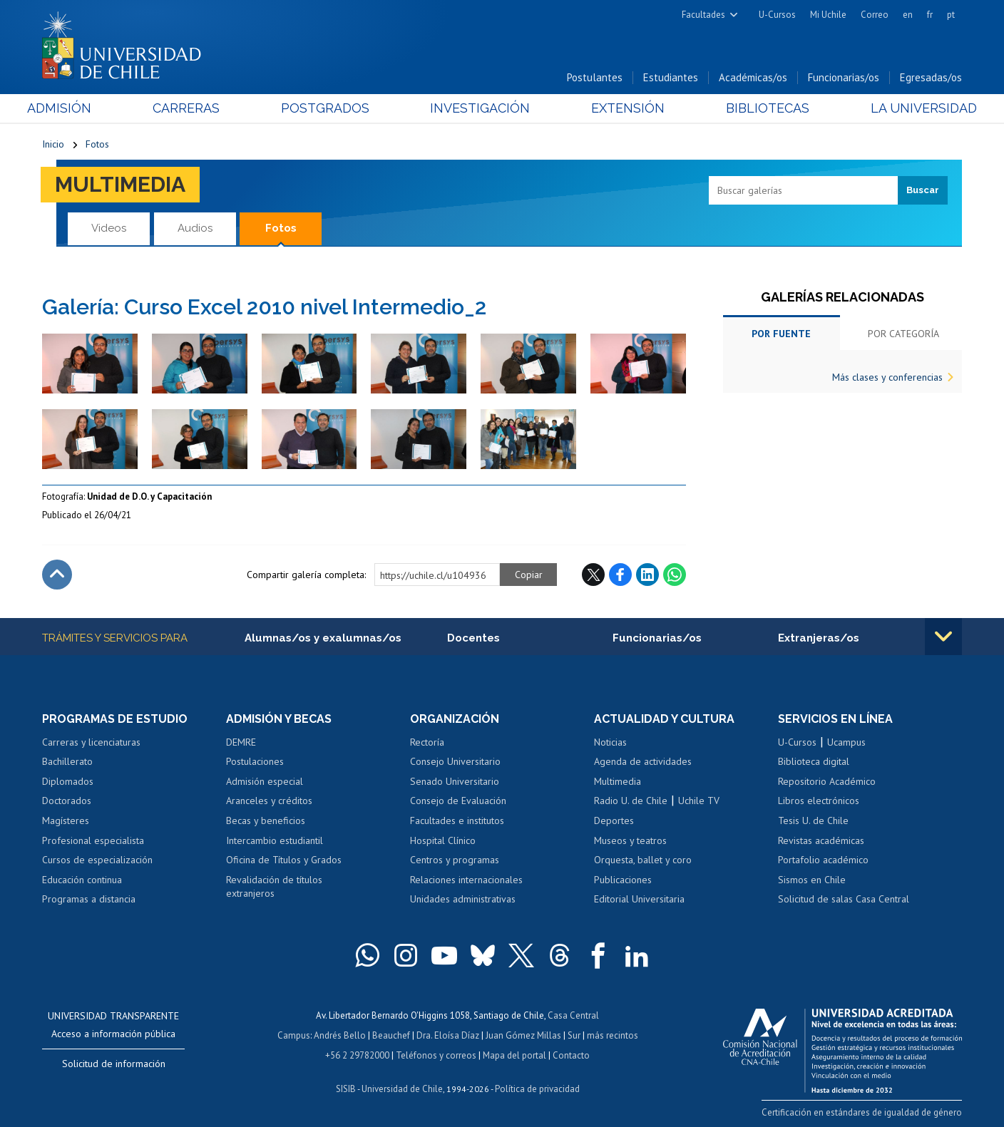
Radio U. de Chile (630, 800)
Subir (57, 575)
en (908, 15)
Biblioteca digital (813, 761)
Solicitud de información (113, 1063)
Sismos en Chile (812, 879)
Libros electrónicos (818, 800)
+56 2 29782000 (357, 1055)
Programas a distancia (88, 898)
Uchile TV (698, 800)
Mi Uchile (828, 15)
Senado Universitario (454, 781)
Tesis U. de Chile (813, 820)
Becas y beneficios (265, 820)
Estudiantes (670, 77)
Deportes (614, 820)
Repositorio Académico (827, 781)
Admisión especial (264, 781)
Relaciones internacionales (466, 879)
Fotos (97, 144)
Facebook (620, 574)
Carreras (196, 108)
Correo (874, 15)
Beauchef (391, 1035)
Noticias (610, 742)
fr (930, 15)
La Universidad (909, 108)
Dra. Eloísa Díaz (447, 1035)
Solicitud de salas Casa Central (843, 898)
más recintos (612, 1035)
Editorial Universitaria (639, 898)
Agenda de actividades (643, 761)
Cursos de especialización (97, 859)
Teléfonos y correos (436, 1055)
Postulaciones (255, 761)
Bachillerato (67, 761)
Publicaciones (623, 879)
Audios (195, 228)
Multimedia (120, 184)
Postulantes (595, 77)
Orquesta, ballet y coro (643, 859)
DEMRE (241, 742)
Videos (108, 228)
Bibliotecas (757, 108)
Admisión (74, 108)
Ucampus (846, 742)
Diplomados (67, 781)
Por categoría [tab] (903, 333)
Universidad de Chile (402, 1089)
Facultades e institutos (457, 820)
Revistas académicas (821, 840)
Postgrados (330, 108)
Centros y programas (454, 859)
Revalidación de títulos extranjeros (274, 886)
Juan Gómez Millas (523, 1035)
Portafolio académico (823, 859)
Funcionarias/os (843, 77)
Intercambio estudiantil (274, 840)
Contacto (571, 1055)
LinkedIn (647, 574)
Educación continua (82, 879)
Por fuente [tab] (781, 333)
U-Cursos (777, 15)
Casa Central (573, 1015)
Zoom (56, 341)
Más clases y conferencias (887, 377)
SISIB (346, 1089)
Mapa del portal (514, 1055)
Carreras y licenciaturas (91, 742)
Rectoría (427, 742)
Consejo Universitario (455, 761)
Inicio (53, 144)
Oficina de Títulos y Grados (284, 859)
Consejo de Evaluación (458, 800)
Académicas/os (753, 77)
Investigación (480, 108)
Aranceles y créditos (269, 800)
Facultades (703, 15)
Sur (574, 1035)
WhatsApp (674, 574)
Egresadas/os (931, 77)
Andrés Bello (340, 1035)
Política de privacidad (537, 1089)
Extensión (623, 108)
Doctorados (66, 800)
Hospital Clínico (443, 840)
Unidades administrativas (463, 898)
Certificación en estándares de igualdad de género (862, 1112)
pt (951, 15)
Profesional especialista (93, 840)
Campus (293, 1035)
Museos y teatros (630, 840)
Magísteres (65, 820)
